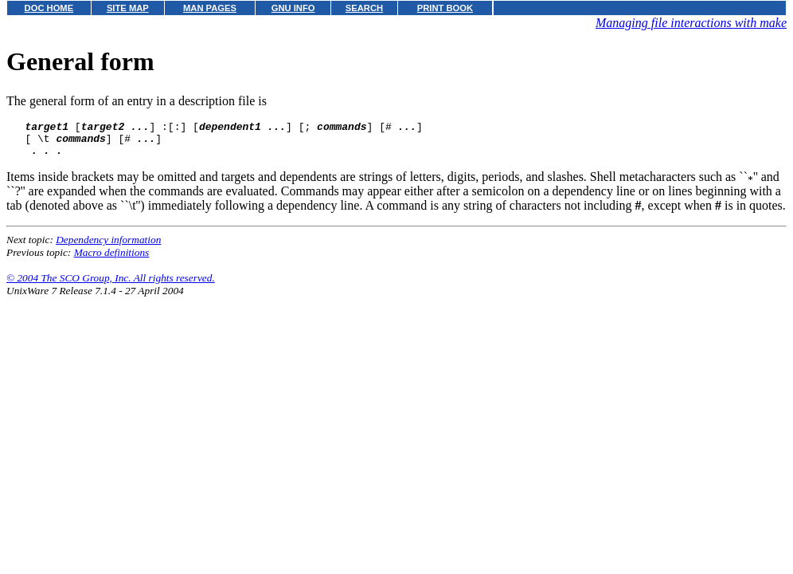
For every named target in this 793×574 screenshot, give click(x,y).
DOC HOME (49, 8)
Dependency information (108, 247)
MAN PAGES (209, 8)
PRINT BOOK (445, 8)
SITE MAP (128, 8)
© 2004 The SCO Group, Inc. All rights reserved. (110, 285)
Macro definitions (112, 259)
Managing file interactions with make (691, 22)
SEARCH (364, 8)
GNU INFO (293, 8)
